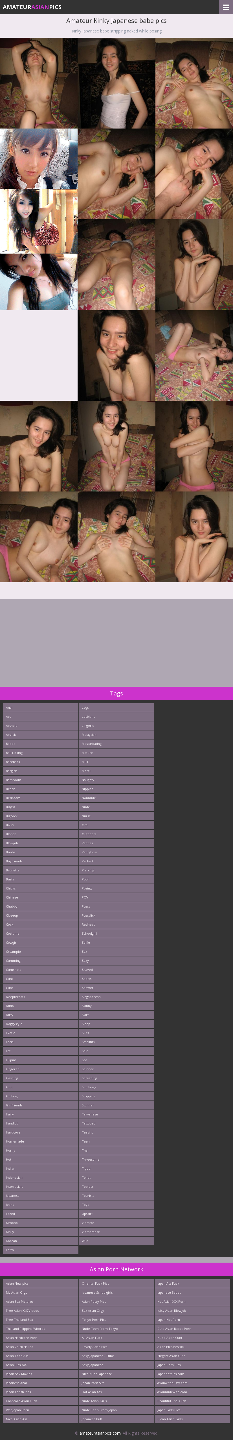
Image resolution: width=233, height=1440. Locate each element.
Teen (86, 1141)
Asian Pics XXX (16, 1365)
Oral (85, 825)
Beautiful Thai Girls (171, 1401)
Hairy (10, 1114)
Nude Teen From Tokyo (100, 1328)
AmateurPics (32, 7)
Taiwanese (90, 1114)
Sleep (86, 1024)
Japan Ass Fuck (168, 1283)
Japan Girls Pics (168, 1410)
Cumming (13, 960)
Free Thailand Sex (19, 1319)
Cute (9, 988)
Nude (86, 807)
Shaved (87, 969)
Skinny (87, 1006)
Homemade (15, 1141)
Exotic (10, 1033)
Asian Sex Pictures (19, 1301)
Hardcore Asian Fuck (21, 1401)
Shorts (86, 978)
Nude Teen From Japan (99, 1410)
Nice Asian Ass (16, 1419)
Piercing (88, 870)
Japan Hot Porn (168, 1319)
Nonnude (89, 798)
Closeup (12, 915)
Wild (85, 1241)
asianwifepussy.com (172, 1383)
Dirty (9, 1015)
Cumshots (13, 969)
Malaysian (89, 734)
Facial (10, 1042)
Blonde (11, 834)
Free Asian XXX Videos (22, 1310)
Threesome (91, 1159)
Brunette (12, 870)
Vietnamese (91, 1232)
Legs (85, 707)
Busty (10, 879)
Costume (12, 933)
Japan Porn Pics (169, 1365)
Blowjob (12, 843)
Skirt (85, 1015)
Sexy (85, 960)
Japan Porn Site (93, 1383)
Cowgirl (11, 942)
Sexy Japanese (92, 1365)
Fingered (12, 1069)
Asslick (11, 734)
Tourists (88, 1195)
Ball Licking (14, 753)
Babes (10, 743)
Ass (8, 716)
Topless (87, 1186)
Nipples (87, 789)
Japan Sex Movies (19, 1374)
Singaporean (91, 997)
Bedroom (13, 798)
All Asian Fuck (92, 1337)
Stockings (89, 1087)
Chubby (11, 906)
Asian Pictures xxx (170, 1347)
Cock (9, 924)
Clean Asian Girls (170, 1419)
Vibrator (88, 1223)
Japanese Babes (169, 1292)
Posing (87, 888)
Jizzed (10, 1213)
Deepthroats (15, 997)
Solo (85, 1051)
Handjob (12, 1123)
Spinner (88, 1069)
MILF (85, 762)
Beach (10, 789)
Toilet (86, 1177)
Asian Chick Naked (19, 1347)
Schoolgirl (89, 933)
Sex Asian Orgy (93, 1310)
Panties (87, 843)
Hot (8, 1159)
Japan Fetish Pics (18, 1392)
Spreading (89, 1078)
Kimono (12, 1223)
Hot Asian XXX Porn (171, 1301)
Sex (84, 951)
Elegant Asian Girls (171, 1356)
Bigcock (11, 816)
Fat (8, 1051)
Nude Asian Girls (94, 1401)
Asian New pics (17, 1283)
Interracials (14, 1186)
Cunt (9, 978)
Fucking (11, 1096)
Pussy (86, 906)
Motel (86, 771)
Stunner (88, 1105)
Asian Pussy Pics (94, 1301)
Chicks (11, 888)
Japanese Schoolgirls (97, 1292)
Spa (84, 1060)
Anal (9, 707)
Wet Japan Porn (17, 1410)
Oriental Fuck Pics (95, 1283)
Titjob (86, 1168)
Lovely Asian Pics (94, 1347)
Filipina (11, 1060)
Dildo (10, 1006)
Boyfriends (14, 861)
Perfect (87, 861)
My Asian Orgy (16, 1292)
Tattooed (89, 1123)
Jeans (10, 1204)
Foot (9, 1087)
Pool (85, 879)
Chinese (12, 897)
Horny (10, 1150)
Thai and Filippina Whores (25, 1328)
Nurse (86, 816)
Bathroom (13, 780)
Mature (87, 753)
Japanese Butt (92, 1419)
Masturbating (92, 743)
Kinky (10, 1232)
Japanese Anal (16, 1383)
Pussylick (88, 915)
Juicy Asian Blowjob (171, 1310)
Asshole (11, 725)
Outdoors (89, 834)
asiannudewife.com (172, 1392)
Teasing (87, 1132)
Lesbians (88, 716)
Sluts (85, 1033)
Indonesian (14, 1177)
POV (85, 897)
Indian (10, 1168)
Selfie (86, 942)
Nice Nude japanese (97, 1374)
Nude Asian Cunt (169, 1337)
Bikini (10, 825)
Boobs (10, 852)
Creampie (13, 951)
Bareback (13, 762)
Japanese (12, 1195)
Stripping (88, 1096)
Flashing (12, 1078)
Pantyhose (90, 852)
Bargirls (11, 771)
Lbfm (10, 1250)
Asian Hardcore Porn (21, 1337)
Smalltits (88, 1042)
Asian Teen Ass (17, 1356)
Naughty (88, 780)
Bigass (10, 807)
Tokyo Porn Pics (94, 1319)
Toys (85, 1204)
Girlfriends (14, 1105)
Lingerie (88, 725)
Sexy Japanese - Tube (98, 1356)
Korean (11, 1241)
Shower (87, 988)
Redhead (88, 924)
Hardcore (13, 1132)
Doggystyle (14, 1024)
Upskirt (87, 1213)
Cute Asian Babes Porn (174, 1328)
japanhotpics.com (170, 1374)
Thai (85, 1150)
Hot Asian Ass (92, 1392)
